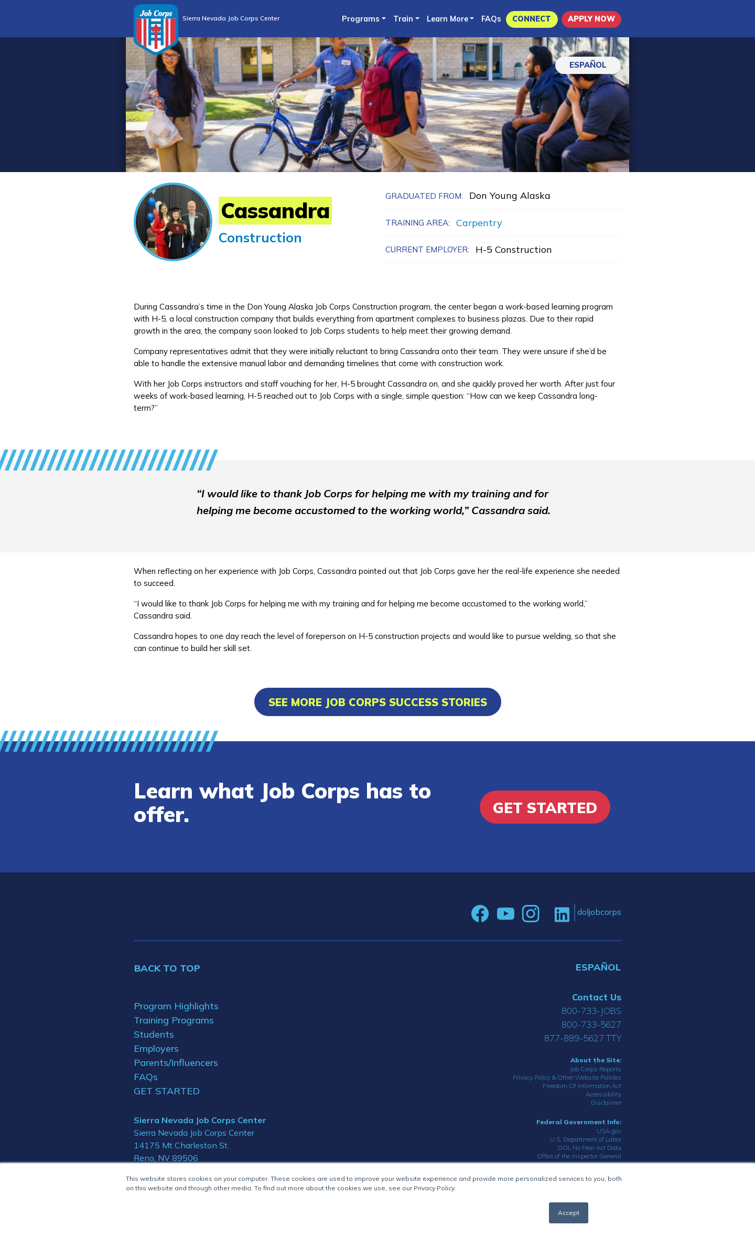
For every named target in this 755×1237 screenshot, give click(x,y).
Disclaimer (606, 1102)
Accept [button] (568, 1213)
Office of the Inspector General (579, 1156)
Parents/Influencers (176, 1063)
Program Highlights (176, 1006)
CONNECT (531, 19)
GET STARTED (167, 1091)
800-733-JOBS (591, 1010)
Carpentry (479, 223)
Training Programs (174, 1020)
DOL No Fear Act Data (589, 1147)
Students (154, 1034)
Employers (156, 1048)
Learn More (447, 19)
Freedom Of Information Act (582, 1086)
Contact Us (596, 997)
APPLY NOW (591, 19)
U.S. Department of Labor (585, 1139)
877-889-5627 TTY (582, 1037)
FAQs (491, 19)
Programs (361, 19)
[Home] (156, 29)
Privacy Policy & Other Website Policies (567, 1077)
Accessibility (603, 1094)
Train (403, 19)
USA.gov (609, 1131)
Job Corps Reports (595, 1069)
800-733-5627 (591, 1024)
